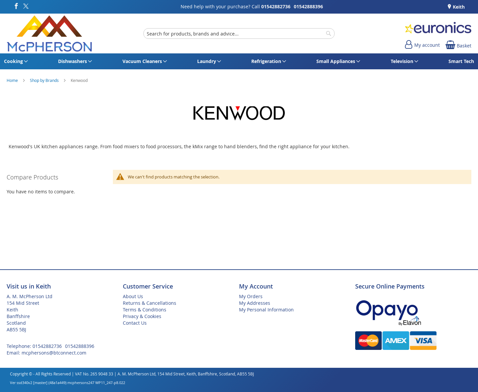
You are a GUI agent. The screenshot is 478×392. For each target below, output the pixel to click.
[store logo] (49, 33)
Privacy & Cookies (142, 316)
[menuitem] (15, 61)
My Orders (251, 296)
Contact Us (135, 323)
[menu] (239, 61)
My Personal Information (266, 309)
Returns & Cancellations (149, 303)
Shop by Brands (45, 80)
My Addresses (254, 303)
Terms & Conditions (144, 309)
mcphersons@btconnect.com (54, 353)
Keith (458, 7)
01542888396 (308, 6)
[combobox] (239, 33)
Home (13, 80)
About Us (133, 296)
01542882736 (275, 6)
